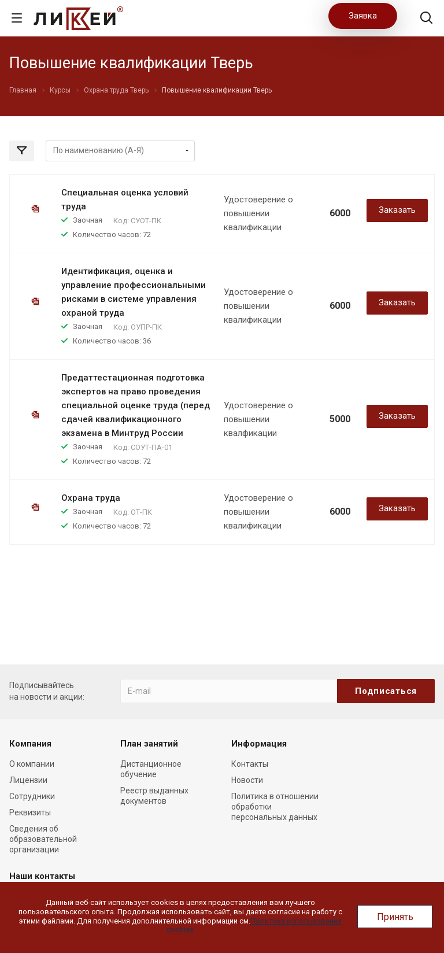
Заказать (397, 210)
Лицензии (28, 780)
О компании (31, 764)
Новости (247, 780)
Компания (30, 743)
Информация (259, 743)
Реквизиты (30, 812)
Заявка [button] (363, 15)
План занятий (149, 743)
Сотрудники (32, 796)
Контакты (249, 764)
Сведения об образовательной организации (43, 839)
